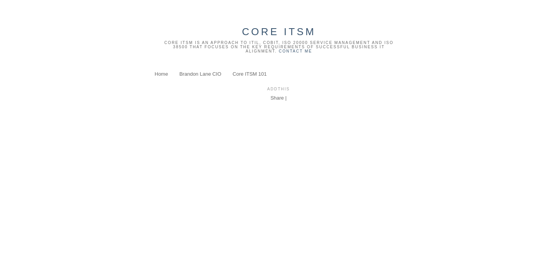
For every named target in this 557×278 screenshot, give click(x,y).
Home (161, 74)
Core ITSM (279, 31)
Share (277, 98)
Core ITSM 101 (249, 74)
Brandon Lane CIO (200, 74)
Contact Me (295, 51)
